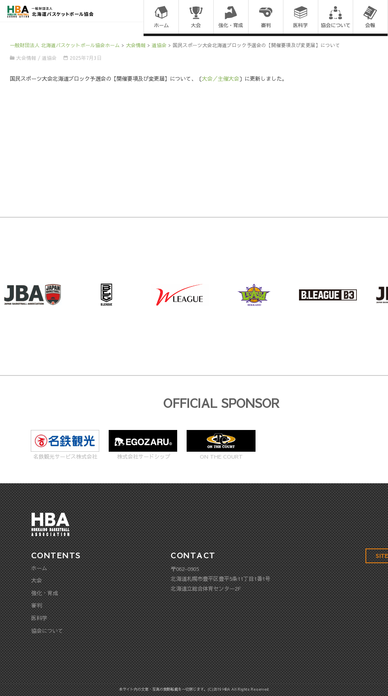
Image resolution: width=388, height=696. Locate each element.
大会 (36, 580)
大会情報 (26, 58)
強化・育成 (44, 593)
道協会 (49, 58)
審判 (36, 605)
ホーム (39, 568)
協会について (47, 631)
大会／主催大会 (220, 78)
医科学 (39, 618)
